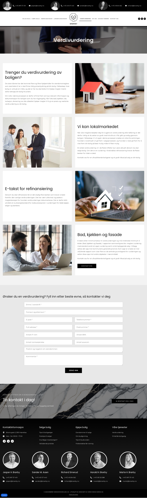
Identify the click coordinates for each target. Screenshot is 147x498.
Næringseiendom (47, 18)
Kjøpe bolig (36, 18)
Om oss (94, 18)
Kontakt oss (114, 18)
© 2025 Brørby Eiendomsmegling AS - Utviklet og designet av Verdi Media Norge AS (73, 492)
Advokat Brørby (103, 18)
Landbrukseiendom (60, 18)
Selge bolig (26, 18)
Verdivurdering (85, 18)
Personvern (73, 495)
